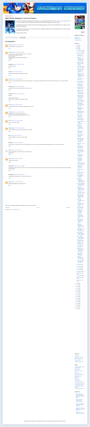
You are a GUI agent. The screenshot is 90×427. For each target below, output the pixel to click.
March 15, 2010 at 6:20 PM (19, 93)
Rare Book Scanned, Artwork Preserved (79, 400)
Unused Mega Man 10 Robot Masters (80, 135)
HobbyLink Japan (78, 40)
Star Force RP (77, 380)
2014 (77, 288)
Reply (9, 48)
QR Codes (39, 20)
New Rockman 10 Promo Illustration (81, 100)
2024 (77, 305)
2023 (77, 303)
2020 (77, 298)
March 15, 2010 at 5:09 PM (17, 79)
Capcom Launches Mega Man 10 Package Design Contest (80, 75)
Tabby (9, 149)
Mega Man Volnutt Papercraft (80, 173)
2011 (77, 283)
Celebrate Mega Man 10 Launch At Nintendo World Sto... (80, 97)
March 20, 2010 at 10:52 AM (19, 174)
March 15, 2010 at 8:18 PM (19, 112)
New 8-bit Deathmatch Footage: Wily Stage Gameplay (80, 180)
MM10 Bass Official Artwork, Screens (80, 67)
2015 (77, 290)
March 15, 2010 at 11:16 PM (16, 135)
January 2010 (80, 50)
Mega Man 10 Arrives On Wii (80, 55)
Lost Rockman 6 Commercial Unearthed (80, 155)
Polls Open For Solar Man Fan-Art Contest (80, 146)
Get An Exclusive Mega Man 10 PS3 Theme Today (80, 221)
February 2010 (80, 51)
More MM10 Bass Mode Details (80, 207)
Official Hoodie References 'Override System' (80, 396)
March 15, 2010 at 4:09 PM (19, 64)
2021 (77, 300)
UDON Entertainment (79, 361)
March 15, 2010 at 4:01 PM (19, 52)
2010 (77, 48)
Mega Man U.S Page (79, 357)
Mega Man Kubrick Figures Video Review (80, 63)
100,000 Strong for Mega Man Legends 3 (79, 367)
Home (38, 207)
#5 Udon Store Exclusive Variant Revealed (80, 409)
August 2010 (79, 271)
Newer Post (8, 207)
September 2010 (80, 273)
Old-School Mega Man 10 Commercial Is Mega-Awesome (80, 92)
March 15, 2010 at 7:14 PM (17, 104)
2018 (77, 295)
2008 (77, 45)
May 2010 (79, 266)
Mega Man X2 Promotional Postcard (79, 166)
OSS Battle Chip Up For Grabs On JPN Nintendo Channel (81, 140)
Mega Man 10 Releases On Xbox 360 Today (80, 257)
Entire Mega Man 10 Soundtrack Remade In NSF (81, 229)
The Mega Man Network (79, 384)
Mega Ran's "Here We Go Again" (80, 119)
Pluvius (10, 79)
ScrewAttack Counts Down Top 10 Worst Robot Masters (81, 70)
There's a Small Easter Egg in (80, 404)
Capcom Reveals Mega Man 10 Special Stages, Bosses (80, 196)
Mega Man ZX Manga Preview (80, 243)
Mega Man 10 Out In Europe (80, 79)
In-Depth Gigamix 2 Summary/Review (81, 164)
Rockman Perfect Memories (78, 377)
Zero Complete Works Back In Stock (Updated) (80, 237)
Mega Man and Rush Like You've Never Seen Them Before (80, 250)
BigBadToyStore (78, 38)
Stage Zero (77, 378)
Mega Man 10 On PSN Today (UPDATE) (80, 132)
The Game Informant (79, 381)
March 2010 (79, 53)
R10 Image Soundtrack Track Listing (81, 200)
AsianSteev (10, 52)
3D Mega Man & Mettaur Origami (80, 241)
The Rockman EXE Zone (79, 388)
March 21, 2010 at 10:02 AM (17, 181)
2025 (77, 306)
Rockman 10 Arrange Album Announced (80, 85)
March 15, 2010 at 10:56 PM (17, 120)
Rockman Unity (78, 360)
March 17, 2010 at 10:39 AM (19, 165)
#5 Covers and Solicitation (80, 413)
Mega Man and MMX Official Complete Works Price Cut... (80, 104)
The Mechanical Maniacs (79, 383)
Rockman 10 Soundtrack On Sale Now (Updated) (80, 211)
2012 (77, 284)
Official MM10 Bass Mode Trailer (80, 88)
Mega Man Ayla (78, 373)
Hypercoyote (11, 44)
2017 (77, 293)
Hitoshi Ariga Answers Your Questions (80, 115)
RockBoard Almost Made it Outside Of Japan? (80, 112)
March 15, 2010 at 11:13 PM (19, 127)
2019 (77, 296)
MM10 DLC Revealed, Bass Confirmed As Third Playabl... (80, 59)
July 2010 (79, 269)
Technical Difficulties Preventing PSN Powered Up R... (81, 184)
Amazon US (77, 37)
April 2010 (79, 264)
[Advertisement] (80, 331)
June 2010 (79, 267)
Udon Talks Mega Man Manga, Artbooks (80, 175)
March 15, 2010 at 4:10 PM (16, 71)
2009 (77, 47)
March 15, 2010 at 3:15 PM (19, 44)
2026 (77, 308)
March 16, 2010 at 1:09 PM (16, 149)
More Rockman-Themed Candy (80, 82)
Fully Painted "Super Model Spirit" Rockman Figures (80, 216)
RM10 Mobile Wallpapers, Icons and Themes (79, 160)
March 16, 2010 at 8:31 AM (18, 142)
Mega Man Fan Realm (79, 374)
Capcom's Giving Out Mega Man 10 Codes (80, 261)
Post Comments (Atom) (15, 209)
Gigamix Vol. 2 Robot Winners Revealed (80, 108)
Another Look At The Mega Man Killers (80, 204)
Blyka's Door (77, 369)
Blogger (64, 421)
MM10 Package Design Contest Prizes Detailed (80, 233)
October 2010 (80, 275)
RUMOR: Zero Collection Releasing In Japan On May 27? (80, 127)
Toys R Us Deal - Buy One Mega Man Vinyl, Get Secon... (80, 151)
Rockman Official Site (79, 358)
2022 (77, 301)
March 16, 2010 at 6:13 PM (17, 158)
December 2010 (80, 280)
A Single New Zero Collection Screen (81, 192)
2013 (77, 286)
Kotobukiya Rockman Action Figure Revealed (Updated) (80, 189)
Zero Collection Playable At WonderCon (80, 253)
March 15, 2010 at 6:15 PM (19, 86)
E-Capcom (77, 355)
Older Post (68, 207)
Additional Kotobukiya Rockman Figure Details (80, 226)
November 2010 (80, 277)
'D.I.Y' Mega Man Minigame (80, 246)
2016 (77, 291)
